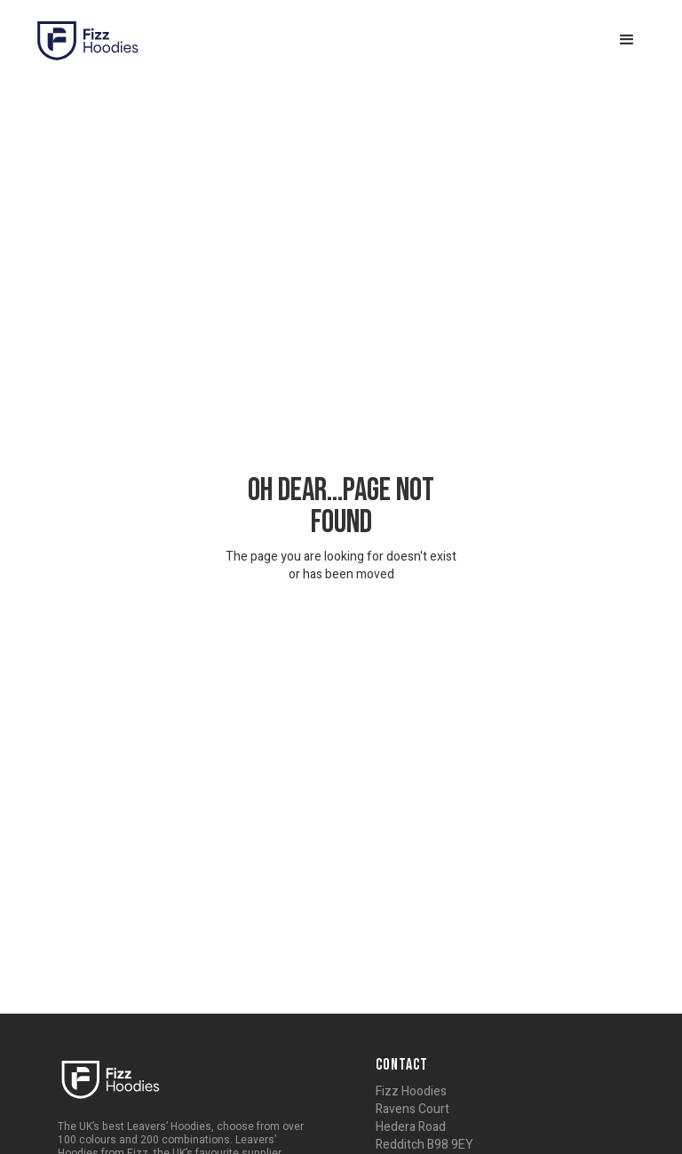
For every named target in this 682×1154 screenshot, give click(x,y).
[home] (87, 40)
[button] (627, 40)
